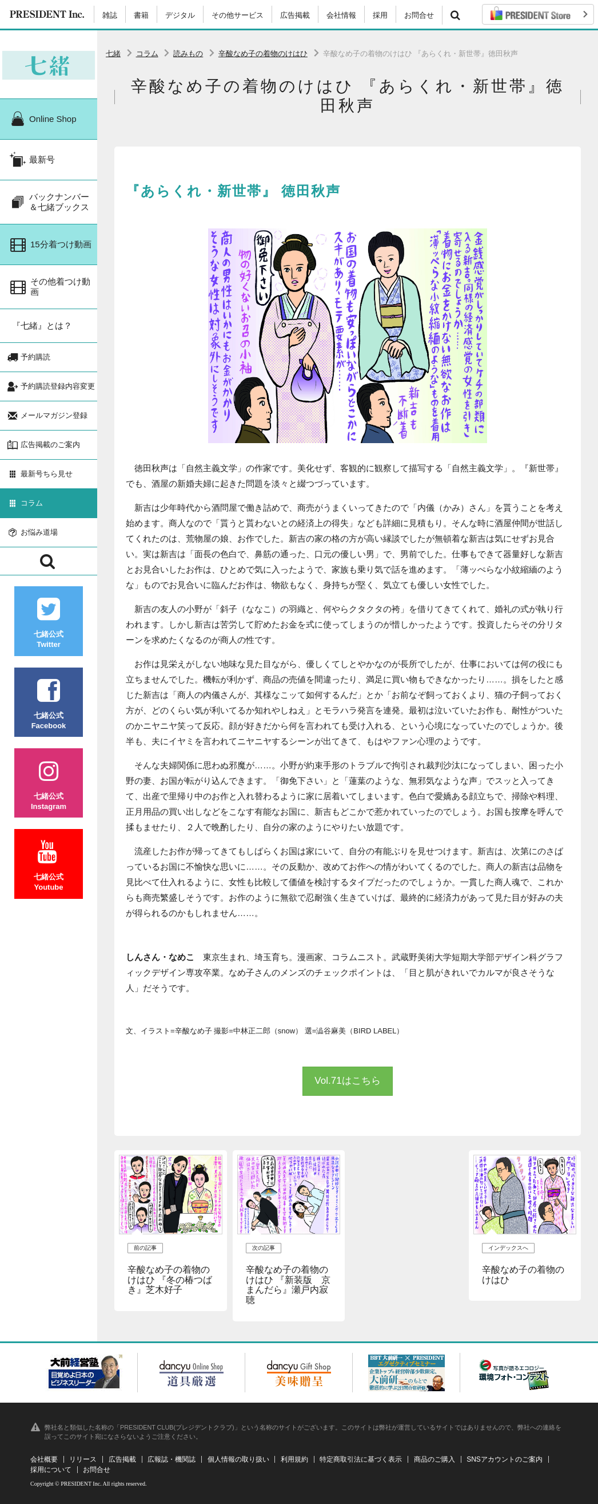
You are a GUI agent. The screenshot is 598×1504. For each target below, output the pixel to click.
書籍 (141, 15)
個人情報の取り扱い (238, 1459)
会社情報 (341, 15)
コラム (147, 53)
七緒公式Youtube (48, 873)
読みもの (188, 53)
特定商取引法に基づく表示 (361, 1459)
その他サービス (238, 15)
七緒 (113, 53)
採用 (380, 15)
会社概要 (44, 1459)
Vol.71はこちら (347, 1080)
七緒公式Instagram (48, 793)
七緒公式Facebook (48, 711)
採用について (50, 1470)
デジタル (180, 15)
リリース (83, 1459)
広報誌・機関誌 (171, 1459)
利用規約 (294, 1459)
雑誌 (109, 15)
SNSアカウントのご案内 (505, 1459)
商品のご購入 (434, 1459)
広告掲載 (295, 15)
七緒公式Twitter (48, 631)
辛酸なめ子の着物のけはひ (263, 53)
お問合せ (419, 15)
